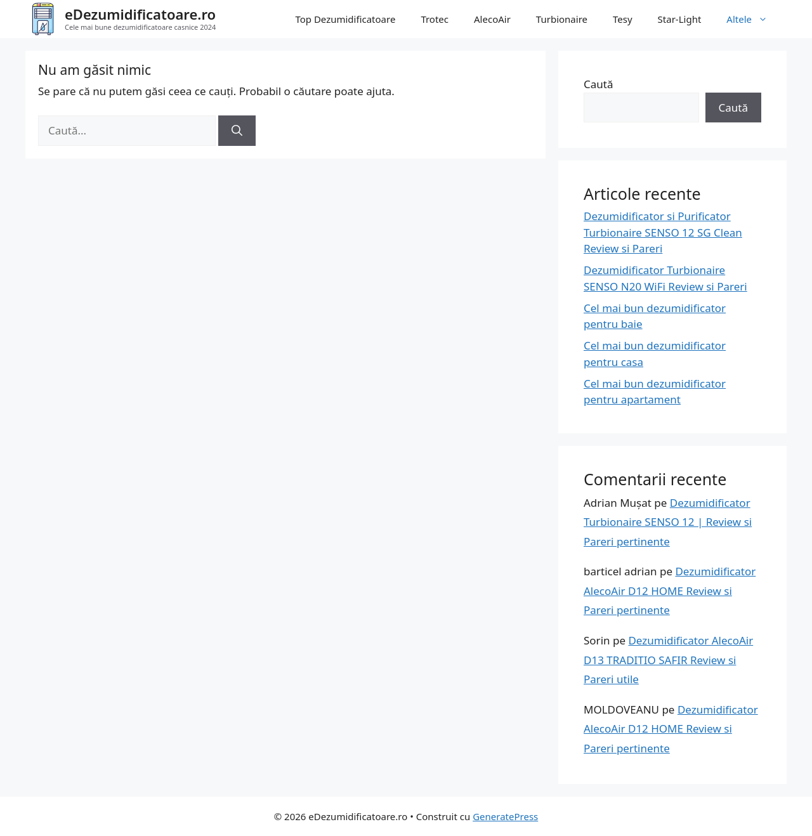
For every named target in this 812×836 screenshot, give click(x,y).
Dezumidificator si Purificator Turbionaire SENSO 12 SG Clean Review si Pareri (663, 232)
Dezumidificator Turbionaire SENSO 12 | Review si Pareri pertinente (668, 522)
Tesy (622, 19)
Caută (598, 84)
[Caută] (237, 130)
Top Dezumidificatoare (345, 19)
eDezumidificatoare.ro (140, 13)
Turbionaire (561, 19)
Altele (753, 19)
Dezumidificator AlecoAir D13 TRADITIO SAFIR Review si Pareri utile (668, 659)
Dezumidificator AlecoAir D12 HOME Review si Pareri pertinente (670, 590)
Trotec (435, 19)
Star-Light (680, 19)
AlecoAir (492, 19)
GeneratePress (505, 816)
